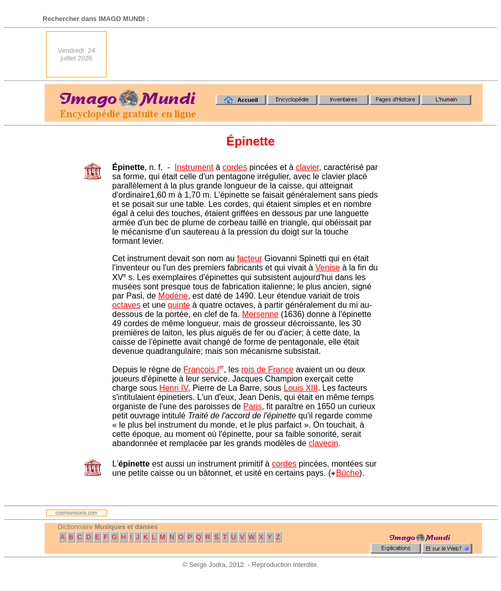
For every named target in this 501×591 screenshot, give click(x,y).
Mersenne (260, 314)
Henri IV (173, 388)
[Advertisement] (299, 54)
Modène (173, 295)
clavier (307, 167)
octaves (126, 305)
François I (201, 369)
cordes (234, 167)
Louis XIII (301, 388)
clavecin (323, 443)
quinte (179, 305)
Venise (328, 267)
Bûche (347, 473)
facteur (249, 258)
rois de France (267, 369)
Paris (252, 406)
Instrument (194, 167)
